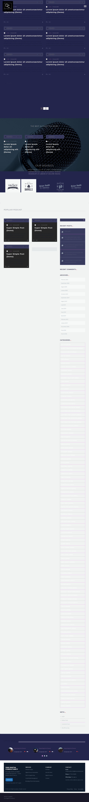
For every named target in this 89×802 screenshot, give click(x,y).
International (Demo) (68, 521)
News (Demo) (65, 565)
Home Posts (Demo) (67, 492)
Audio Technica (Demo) (68, 366)
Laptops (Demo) (66, 525)
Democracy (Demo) (67, 433)
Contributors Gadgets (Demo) (71, 414)
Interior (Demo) (66, 518)
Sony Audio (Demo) (67, 635)
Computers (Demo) (67, 392)
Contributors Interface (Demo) (71, 418)
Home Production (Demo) (69, 495)
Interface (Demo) (66, 514)
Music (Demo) (65, 558)
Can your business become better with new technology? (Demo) (74, 253)
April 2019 (63, 315)
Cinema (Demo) (65, 385)
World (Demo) (65, 705)
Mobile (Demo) (65, 540)
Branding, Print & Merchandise (32, 781)
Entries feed (65, 720)
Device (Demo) (65, 444)
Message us (74, 777)
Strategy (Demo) (66, 646)
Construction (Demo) (68, 403)
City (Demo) (65, 389)
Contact (47, 778)
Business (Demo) (66, 374)
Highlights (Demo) (67, 481)
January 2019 (64, 323)
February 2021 (64, 279)
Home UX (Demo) (66, 499)
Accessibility (81, 789)
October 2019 (64, 294)
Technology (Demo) (67, 665)
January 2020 (64, 290)
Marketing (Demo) (67, 536)
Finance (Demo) (66, 459)
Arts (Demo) (65, 359)
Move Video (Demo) (67, 554)
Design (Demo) (65, 436)
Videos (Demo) (65, 702)
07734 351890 (72, 774)
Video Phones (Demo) (68, 698)
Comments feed (66, 724)
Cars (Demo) (65, 381)
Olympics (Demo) (66, 573)
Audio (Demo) (65, 363)
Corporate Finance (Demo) (69, 425)
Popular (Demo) (66, 613)
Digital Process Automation (32, 772)
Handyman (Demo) (67, 473)
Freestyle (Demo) (66, 470)
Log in (63, 716)
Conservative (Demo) (68, 400)
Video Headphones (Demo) (69, 691)
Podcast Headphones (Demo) (70, 591)
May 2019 (63, 312)
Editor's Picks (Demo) (68, 455)
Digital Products (49, 775)
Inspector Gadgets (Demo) (69, 506)
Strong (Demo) (66, 654)
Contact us (9, 779)
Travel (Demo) (65, 672)
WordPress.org (65, 728)
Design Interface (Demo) (69, 440)
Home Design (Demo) (67, 484)
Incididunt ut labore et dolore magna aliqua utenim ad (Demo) (73, 261)
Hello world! (67, 231)
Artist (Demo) (65, 355)
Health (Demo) (65, 477)
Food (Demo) (65, 462)
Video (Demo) (65, 687)
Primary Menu (85, 6)
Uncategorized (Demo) (68, 680)
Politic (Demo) (66, 610)
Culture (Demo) (66, 429)
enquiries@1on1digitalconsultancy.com (74, 771)
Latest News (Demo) (67, 529)
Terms (75, 789)
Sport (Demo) (65, 643)
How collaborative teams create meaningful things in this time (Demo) (73, 238)
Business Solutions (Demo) (70, 377)
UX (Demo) (64, 683)
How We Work (48, 772)
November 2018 (65, 326)
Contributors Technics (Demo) (71, 422)
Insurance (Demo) (66, 510)
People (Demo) (65, 576)
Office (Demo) (65, 569)
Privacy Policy (70, 789)
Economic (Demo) (66, 451)
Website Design (29, 769)
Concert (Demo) (66, 396)
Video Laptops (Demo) (68, 694)
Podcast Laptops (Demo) (69, 595)
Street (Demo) (65, 650)
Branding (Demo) (66, 370)
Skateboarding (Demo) (68, 628)
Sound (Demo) (65, 639)
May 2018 (63, 330)
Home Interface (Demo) (68, 488)
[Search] (72, 220)
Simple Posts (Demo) (67, 624)
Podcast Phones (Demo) (69, 599)
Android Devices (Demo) (68, 352)
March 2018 (64, 333)
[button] (42, 22)
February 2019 (64, 319)
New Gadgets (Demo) (67, 562)
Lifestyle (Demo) (66, 532)
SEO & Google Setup (30, 775)
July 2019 (63, 305)
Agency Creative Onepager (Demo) (72, 348)
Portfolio (47, 769)
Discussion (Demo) (67, 447)
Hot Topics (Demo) (67, 503)
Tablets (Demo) (66, 661)
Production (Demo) (67, 617)
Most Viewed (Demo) (67, 547)
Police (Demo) (65, 606)
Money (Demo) (65, 543)
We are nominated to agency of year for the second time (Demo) (74, 245)
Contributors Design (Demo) (70, 407)
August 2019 (64, 301)
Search (83, 220)
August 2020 (64, 286)
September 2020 (65, 283)
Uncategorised (66, 676)
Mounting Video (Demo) (68, 551)
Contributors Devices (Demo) (70, 411)
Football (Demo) (66, 466)
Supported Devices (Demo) (69, 658)
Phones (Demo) (66, 584)
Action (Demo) (65, 344)
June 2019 (63, 308)
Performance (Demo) (68, 580)
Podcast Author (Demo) (69, 588)
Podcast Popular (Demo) (69, 602)
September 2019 (65, 297)
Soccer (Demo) (66, 632)
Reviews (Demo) (66, 621)
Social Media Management (32, 778)
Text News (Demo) (67, 669)
